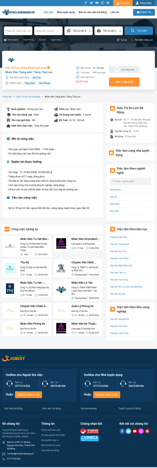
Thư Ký (24, 262)
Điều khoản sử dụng (50, 446)
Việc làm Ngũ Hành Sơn (121, 265)
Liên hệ (115, 12)
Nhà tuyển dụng (66, 12)
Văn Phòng (28, 39)
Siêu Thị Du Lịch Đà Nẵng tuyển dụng (27, 67)
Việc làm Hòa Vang (119, 279)
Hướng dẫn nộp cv (50, 441)
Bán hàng (114, 204)
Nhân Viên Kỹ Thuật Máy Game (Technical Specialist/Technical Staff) (85, 325)
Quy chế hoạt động (50, 451)
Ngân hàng (56, 39)
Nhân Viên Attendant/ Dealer (85, 239)
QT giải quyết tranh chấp (53, 436)
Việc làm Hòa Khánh (119, 319)
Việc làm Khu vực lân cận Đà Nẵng (126, 287)
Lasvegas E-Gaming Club (83, 244)
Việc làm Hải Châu (118, 237)
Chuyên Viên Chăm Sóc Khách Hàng (32, 307)
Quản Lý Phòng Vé (82, 307)
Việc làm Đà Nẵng (13, 409)
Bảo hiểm (114, 211)
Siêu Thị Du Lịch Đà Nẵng (28, 96)
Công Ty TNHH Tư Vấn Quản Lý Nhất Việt (85, 269)
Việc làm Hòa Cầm (119, 326)
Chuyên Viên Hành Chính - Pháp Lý (82, 263)
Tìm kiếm (139, 31)
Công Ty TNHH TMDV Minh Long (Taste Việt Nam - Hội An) (84, 291)
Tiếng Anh (30, 83)
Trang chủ (7, 96)
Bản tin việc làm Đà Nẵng (93, 12)
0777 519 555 (13, 459)
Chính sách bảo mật (50, 431)
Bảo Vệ (113, 197)
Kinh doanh (11, 39)
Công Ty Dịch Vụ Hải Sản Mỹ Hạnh (33, 269)
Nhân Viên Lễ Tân (82, 283)
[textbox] (78, 30)
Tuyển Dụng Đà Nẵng (130, 409)
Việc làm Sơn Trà (118, 251)
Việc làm (49, 12)
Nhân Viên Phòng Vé (33, 324)
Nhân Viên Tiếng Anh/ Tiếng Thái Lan (28, 72)
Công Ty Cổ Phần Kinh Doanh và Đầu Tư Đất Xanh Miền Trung (34, 247)
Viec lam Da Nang (51, 409)
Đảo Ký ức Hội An (28, 312)
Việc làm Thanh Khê (119, 244)
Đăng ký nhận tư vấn (28, 395)
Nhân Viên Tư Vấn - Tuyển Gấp (32, 283)
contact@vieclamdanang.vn (20, 454)
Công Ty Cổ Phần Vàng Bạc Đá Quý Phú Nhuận (33, 290)
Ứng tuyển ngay (124, 82)
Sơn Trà (36, 77)
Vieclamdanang (88, 409)
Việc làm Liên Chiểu (119, 258)
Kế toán (42, 39)
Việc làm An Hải (117, 294)
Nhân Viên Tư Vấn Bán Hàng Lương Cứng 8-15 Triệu (34, 239)
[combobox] (78, 30)
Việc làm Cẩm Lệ (118, 272)
